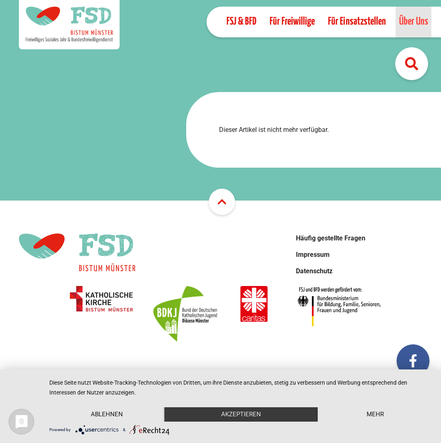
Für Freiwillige (291, 21)
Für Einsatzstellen (357, 21)
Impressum (313, 254)
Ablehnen (107, 414)
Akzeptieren (241, 414)
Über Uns (413, 21)
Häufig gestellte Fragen (330, 238)
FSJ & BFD (241, 21)
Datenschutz (314, 271)
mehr (375, 414)
